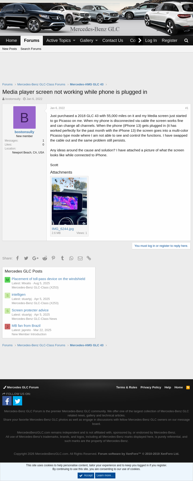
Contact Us (112, 40)
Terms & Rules (126, 387)
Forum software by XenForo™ (138, 453)
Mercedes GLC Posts (24, 271)
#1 (186, 108)
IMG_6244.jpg (63, 229)
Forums (31, 40)
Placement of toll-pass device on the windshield (48, 279)
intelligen (19, 294)
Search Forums (31, 49)
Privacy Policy (151, 387)
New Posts (9, 49)
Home (11, 40)
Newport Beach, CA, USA (28, 152)
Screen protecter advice (30, 310)
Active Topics (58, 40)
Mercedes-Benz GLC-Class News (34, 319)
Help (168, 387)
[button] (74, 40)
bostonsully (13, 99)
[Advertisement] (96, 70)
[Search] (186, 40)
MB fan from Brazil (26, 326)
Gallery (86, 40)
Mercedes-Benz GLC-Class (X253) (35, 287)
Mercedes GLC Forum (21, 387)
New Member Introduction (29, 334)
